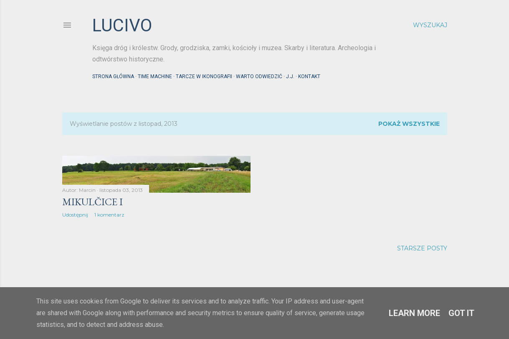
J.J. (290, 76)
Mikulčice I (92, 201)
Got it (461, 313)
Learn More (414, 313)
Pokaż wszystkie (409, 123)
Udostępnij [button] (75, 215)
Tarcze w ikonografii (204, 76)
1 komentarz (109, 215)
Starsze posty (422, 248)
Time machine (155, 76)
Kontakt (309, 76)
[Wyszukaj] (430, 25)
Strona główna (113, 76)
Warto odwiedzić (259, 76)
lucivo (122, 25)
